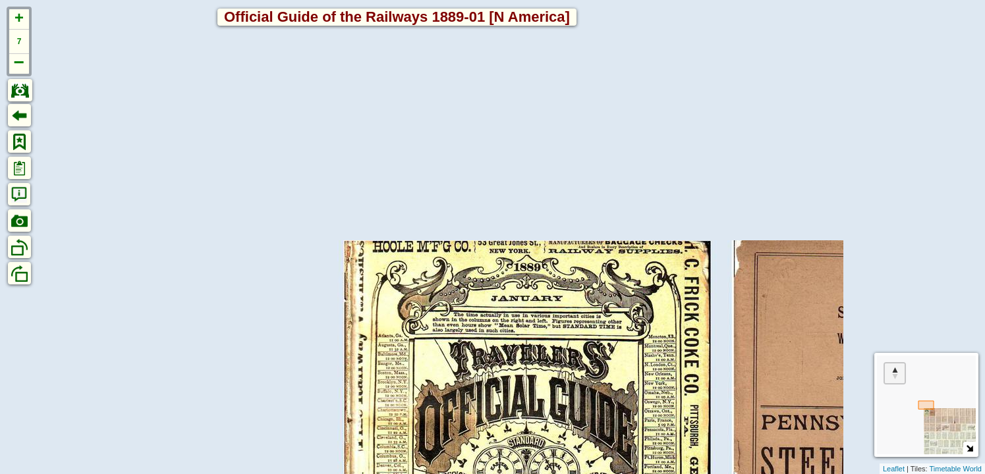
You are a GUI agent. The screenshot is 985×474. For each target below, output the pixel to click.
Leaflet (894, 469)
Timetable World (956, 469)
